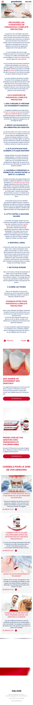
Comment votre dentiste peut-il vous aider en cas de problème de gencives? (16, 496)
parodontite (11, 70)
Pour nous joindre (16, 643)
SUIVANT (23, 340)
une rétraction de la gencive (19, 182)
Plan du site (16, 649)
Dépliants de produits (16, 666)
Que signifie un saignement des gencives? (11, 381)
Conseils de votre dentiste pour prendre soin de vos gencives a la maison (16, 615)
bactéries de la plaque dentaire (11, 112)
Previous (10, 340)
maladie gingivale (21, 59)
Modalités (16, 654)
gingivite (24, 65)
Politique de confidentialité (16, 660)
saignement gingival (19, 57)
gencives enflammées (9, 133)
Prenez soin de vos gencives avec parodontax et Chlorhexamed (13, 441)
